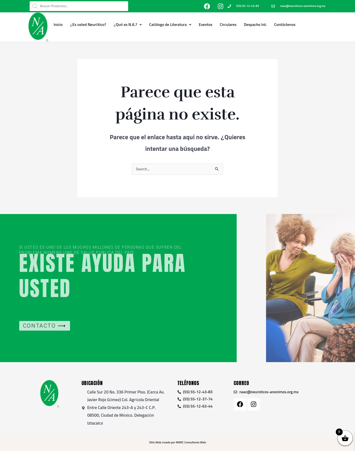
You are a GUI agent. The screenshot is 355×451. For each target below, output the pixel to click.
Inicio (57, 25)
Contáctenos (284, 25)
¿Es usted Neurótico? (88, 25)
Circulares (228, 25)
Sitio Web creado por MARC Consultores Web (177, 443)
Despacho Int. (255, 25)
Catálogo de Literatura (170, 25)
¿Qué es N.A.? (127, 25)
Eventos (205, 25)
